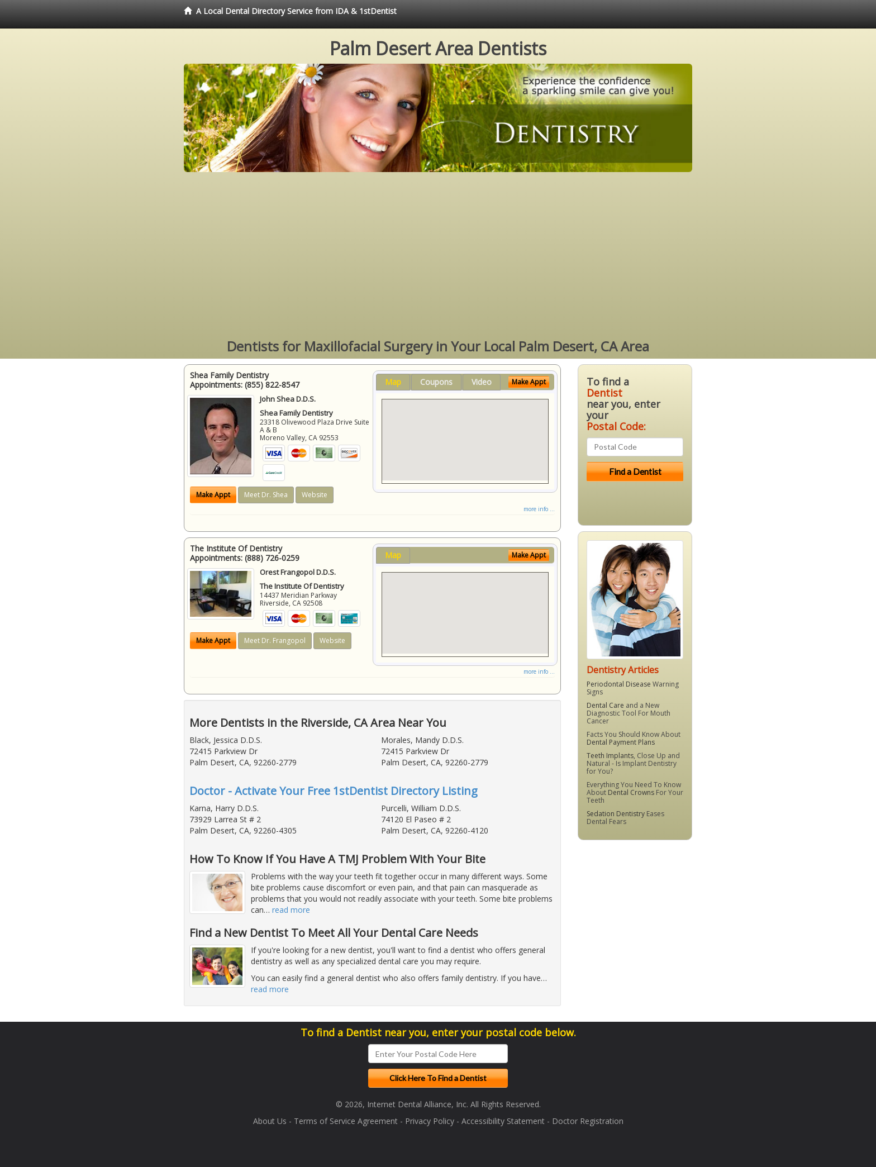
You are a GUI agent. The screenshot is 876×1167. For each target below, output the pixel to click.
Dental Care (605, 705)
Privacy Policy (429, 1121)
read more (291, 909)
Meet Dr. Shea (266, 494)
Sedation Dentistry (616, 813)
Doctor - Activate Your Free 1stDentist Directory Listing (333, 790)
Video (482, 382)
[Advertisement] (438, 256)
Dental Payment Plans (621, 742)
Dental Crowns (631, 792)
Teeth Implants (610, 755)
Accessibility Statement (503, 1121)
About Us (270, 1121)
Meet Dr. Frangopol (275, 640)
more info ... (539, 509)
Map (393, 382)
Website (314, 494)
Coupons (436, 382)
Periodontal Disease (619, 684)
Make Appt (213, 494)
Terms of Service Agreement (346, 1121)
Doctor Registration (587, 1121)
